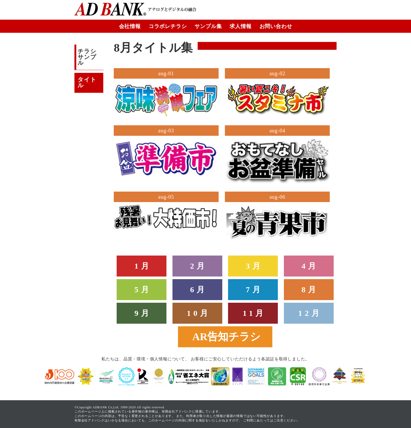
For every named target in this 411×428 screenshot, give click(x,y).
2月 (198, 266)
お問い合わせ (275, 26)
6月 (198, 289)
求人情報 (240, 26)
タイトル (87, 82)
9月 (143, 313)
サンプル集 (208, 26)
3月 (254, 266)
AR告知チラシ (226, 337)
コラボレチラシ (168, 26)
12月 (310, 313)
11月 (254, 313)
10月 (198, 313)
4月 (309, 266)
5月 (143, 289)
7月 (254, 289)
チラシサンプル (87, 57)
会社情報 (130, 26)
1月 (143, 266)
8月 (309, 289)
